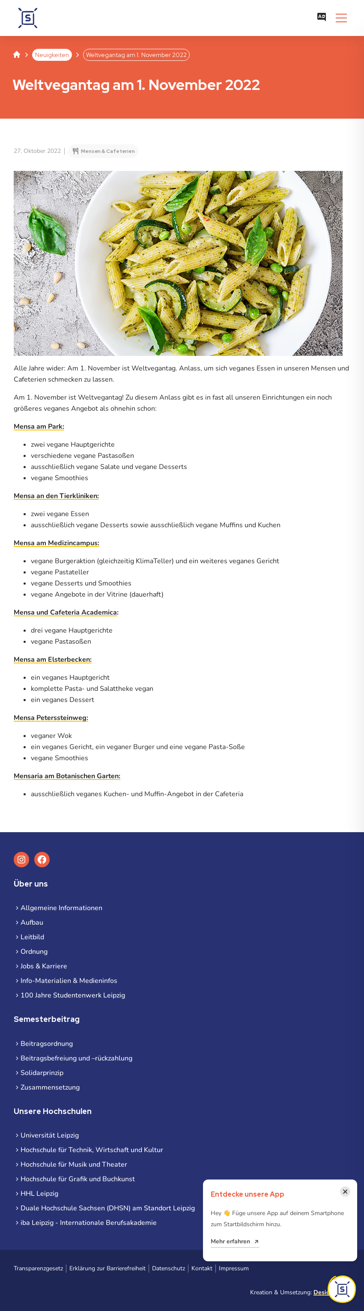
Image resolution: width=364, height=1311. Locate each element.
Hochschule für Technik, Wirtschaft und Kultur (92, 1150)
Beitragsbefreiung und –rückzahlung (76, 1058)
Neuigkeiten (52, 55)
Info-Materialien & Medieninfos (69, 980)
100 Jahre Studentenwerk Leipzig (73, 995)
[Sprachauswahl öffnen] (322, 18)
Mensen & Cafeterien (108, 151)
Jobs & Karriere (44, 966)
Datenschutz (168, 1268)
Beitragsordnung (47, 1043)
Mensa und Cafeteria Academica (65, 612)
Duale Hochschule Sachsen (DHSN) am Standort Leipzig (108, 1208)
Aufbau (32, 922)
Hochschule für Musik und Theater (74, 1164)
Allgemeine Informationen (61, 908)
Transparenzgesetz (38, 1268)
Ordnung (34, 951)
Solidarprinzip (42, 1073)
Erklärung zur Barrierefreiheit (107, 1268)
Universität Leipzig (50, 1135)
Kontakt (201, 1268)
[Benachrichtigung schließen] (345, 1191)
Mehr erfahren (230, 1241)
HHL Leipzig (39, 1193)
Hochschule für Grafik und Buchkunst (78, 1179)
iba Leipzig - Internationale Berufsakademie (89, 1222)
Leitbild (32, 937)
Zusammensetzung (50, 1087)
